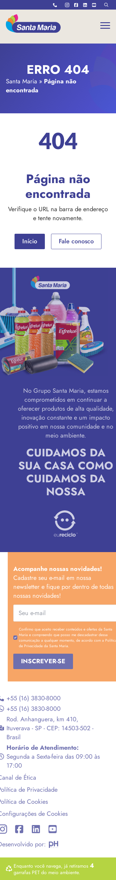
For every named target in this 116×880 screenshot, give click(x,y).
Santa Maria (21, 81)
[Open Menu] (105, 25)
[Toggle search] (106, 4)
